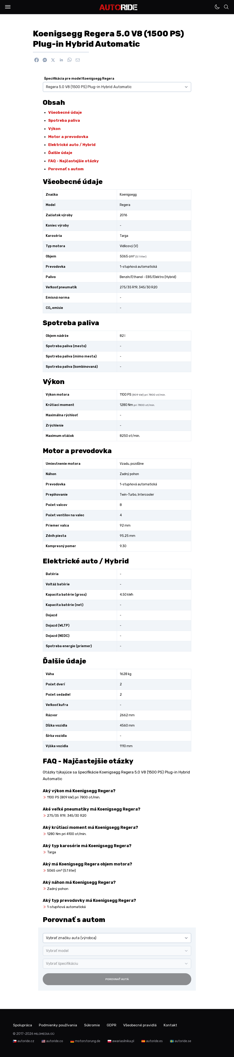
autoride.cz (25, 1041)
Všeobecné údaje (65, 112)
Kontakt (172, 1025)
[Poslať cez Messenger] (44, 60)
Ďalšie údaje (60, 152)
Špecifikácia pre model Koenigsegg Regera (79, 79)
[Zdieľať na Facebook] (36, 60)
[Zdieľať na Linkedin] (61, 60)
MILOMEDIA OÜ (44, 1033)
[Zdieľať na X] (53, 60)
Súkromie (93, 1025)
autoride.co (54, 1041)
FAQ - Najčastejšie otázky (73, 161)
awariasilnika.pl (123, 1041)
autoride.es (154, 1041)
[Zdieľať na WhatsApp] (69, 60)
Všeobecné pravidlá (142, 1025)
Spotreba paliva (64, 120)
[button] (8, 7)
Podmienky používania (58, 1025)
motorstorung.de (87, 1041)
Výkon (54, 128)
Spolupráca (22, 1025)
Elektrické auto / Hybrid (72, 144)
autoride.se (183, 1041)
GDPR (113, 1025)
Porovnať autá (117, 979)
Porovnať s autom (66, 169)
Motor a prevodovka (68, 136)
